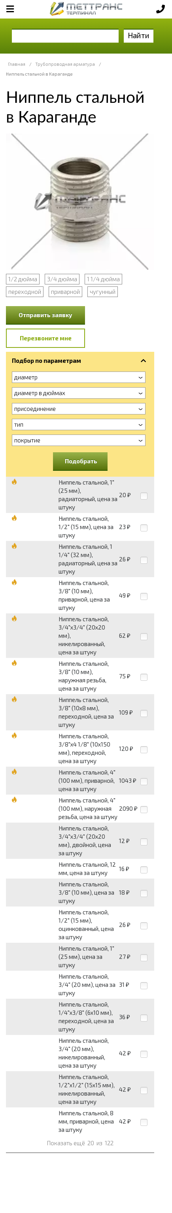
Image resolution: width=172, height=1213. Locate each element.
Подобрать (81, 460)
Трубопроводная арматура (65, 64)
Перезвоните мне (46, 338)
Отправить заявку (45, 314)
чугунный (102, 291)
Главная (16, 64)
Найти (138, 35)
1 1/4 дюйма (103, 278)
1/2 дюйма (22, 278)
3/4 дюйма (62, 278)
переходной (24, 291)
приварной (65, 291)
